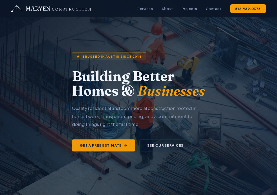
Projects (189, 8)
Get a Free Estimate (104, 146)
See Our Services (165, 146)
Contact (214, 8)
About (167, 8)
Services (145, 8)
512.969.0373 (248, 8)
